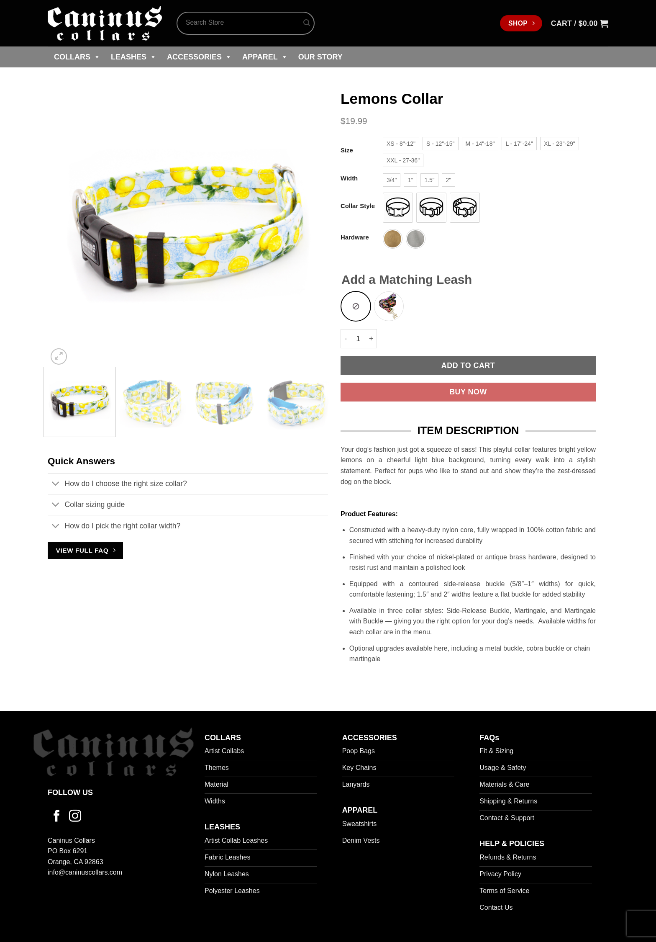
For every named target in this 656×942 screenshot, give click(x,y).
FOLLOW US (70, 792)
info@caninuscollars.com (85, 872)
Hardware (355, 237)
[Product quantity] (358, 338)
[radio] (401, 143)
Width (349, 178)
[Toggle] (56, 485)
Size (347, 150)
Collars (77, 56)
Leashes (133, 56)
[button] (579, 23)
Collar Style (358, 206)
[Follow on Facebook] (57, 817)
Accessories (199, 56)
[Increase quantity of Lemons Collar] (371, 338)
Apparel (265, 56)
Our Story (320, 57)
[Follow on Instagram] (75, 817)
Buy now (468, 392)
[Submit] (307, 23)
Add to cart (468, 365)
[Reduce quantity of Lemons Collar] (346, 338)
